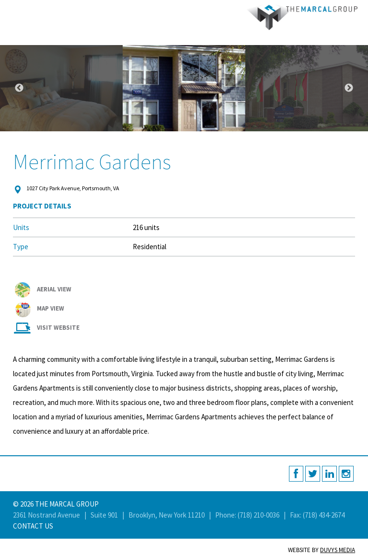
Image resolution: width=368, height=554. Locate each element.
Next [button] (349, 88)
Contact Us (33, 526)
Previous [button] (19, 88)
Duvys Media (337, 550)
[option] (184, 88)
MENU (11, 11)
